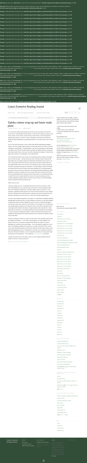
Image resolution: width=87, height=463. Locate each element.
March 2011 (59, 334)
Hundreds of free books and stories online (66, 138)
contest (13, 241)
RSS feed (54, 455)
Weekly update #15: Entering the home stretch (19, 117)
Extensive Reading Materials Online (65, 239)
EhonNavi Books (61, 235)
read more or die (17, 241)
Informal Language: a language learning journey (67, 395)
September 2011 (60, 320)
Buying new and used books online (64, 141)
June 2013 (59, 310)
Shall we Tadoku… (61, 405)
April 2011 (59, 331)
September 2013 (60, 308)
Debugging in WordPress (27, 68)
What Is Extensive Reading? (25, 112)
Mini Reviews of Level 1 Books (64, 254)
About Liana (11, 112)
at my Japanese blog (38, 233)
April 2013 (59, 312)
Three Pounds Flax (61, 409)
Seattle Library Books (62, 280)
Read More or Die (61, 349)
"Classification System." (68, 146)
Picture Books (60, 273)
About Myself (27, 127)
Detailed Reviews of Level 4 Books (64, 230)
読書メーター (60, 388)
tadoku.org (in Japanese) (62, 356)
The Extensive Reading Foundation (64, 361)
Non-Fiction (59, 270)
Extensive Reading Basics (62, 237)
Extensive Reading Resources (63, 244)
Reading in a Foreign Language (64, 277)
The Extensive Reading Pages (63, 363)
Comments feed (60, 427)
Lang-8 (58, 375)
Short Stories (60, 282)
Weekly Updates (60, 292)
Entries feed (59, 425)
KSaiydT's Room (61, 397)
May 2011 (59, 329)
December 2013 (60, 301)
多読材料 (59, 294)
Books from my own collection (63, 218)
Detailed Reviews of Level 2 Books (64, 225)
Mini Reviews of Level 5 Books (64, 263)
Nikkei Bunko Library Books (63, 268)
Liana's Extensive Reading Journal (26, 106)
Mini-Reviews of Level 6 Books (64, 265)
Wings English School (62, 412)
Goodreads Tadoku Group (62, 343)
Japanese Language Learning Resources (65, 251)
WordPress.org (60, 430)
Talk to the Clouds (61, 359)
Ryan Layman (60, 402)
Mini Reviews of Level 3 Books (64, 258)
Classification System (43, 112)
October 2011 (60, 317)
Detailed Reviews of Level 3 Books (64, 228)
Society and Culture (61, 284)
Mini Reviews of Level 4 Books (64, 261)
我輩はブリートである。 (63, 414)
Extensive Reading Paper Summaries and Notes (67, 242)
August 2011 (60, 322)
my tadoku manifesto (65, 158)
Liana (10, 127)
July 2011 (59, 324)
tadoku (22, 241)
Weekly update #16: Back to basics (44, 117)
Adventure (59, 216)
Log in (58, 423)
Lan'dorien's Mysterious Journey (64, 400)
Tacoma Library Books (62, 287)
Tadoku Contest (60, 289)
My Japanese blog (61, 378)
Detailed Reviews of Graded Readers (65, 223)
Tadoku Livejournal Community (64, 354)
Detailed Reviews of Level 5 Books (64, 232)
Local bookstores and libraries (63, 139)
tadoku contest (25, 241)
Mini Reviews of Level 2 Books (64, 256)
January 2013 (60, 315)
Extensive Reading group (62, 340)
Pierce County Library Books (63, 275)
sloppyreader (60, 407)
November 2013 (60, 303)
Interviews (59, 249)
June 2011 (59, 327)
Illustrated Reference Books (63, 247)
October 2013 (60, 305)
